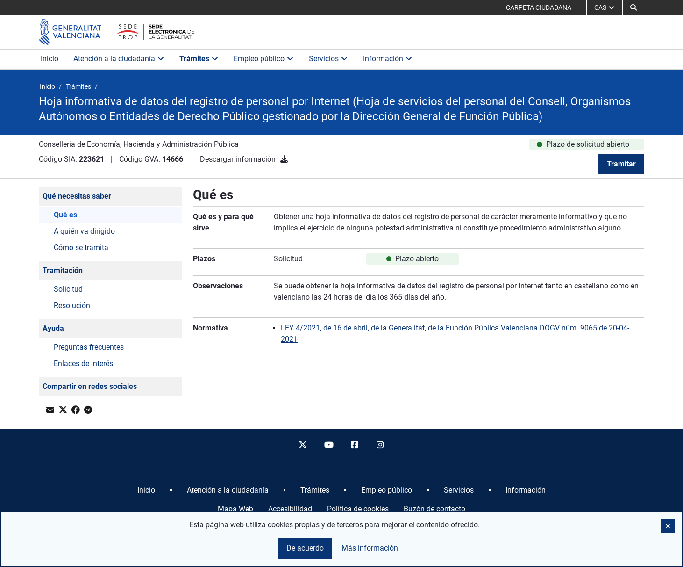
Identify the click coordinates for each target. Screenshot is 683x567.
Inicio (49, 58)
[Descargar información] (284, 159)
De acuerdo (305, 548)
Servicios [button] (328, 58)
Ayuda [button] (53, 328)
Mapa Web (235, 508)
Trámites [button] (199, 58)
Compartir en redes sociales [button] (90, 386)
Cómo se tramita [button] (81, 247)
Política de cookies (358, 508)
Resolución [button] (72, 305)
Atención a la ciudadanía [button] (118, 58)
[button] (633, 7)
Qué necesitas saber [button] (77, 196)
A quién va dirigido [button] (84, 231)
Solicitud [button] (68, 289)
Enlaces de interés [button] (83, 363)
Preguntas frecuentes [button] (89, 347)
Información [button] (388, 58)
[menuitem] (146, 490)
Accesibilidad (290, 508)
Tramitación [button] (63, 270)
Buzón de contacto (434, 508)
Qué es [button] (65, 214)
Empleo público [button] (264, 58)
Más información (370, 548)
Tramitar (621, 163)
